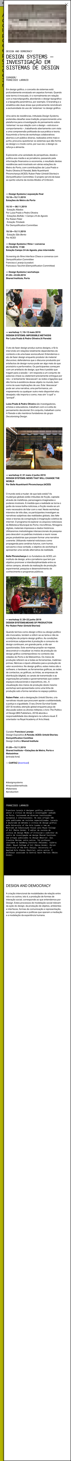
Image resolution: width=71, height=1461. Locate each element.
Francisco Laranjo (17, 80)
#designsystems (14, 782)
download (23, 762)
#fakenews (11, 788)
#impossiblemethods (16, 785)
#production (12, 791)
